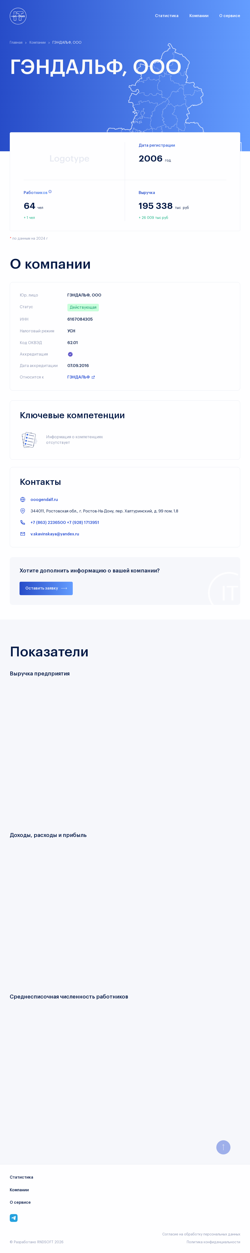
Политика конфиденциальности (213, 1242)
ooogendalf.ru (44, 500)
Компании (198, 16)
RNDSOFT (45, 1242)
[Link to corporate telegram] (14, 1218)
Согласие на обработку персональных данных (201, 1234)
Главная (16, 42)
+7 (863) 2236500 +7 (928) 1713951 (65, 523)
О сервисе (229, 16)
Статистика (166, 16)
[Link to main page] (18, 16)
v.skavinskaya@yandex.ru (55, 534)
